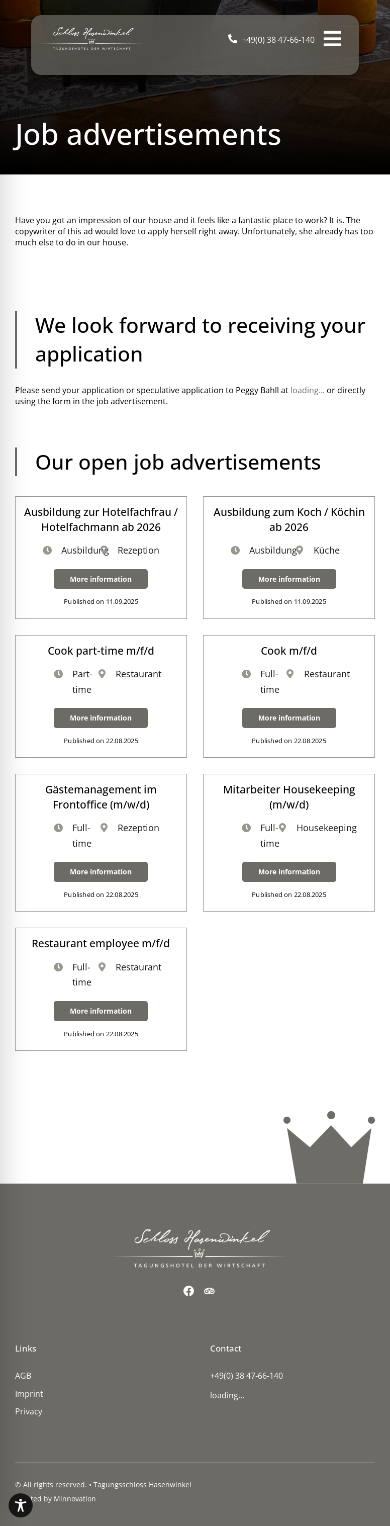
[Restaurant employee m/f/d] (101, 989)
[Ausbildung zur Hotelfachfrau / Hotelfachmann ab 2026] (101, 557)
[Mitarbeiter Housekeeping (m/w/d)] (289, 843)
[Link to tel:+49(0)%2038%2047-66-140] (232, 38)
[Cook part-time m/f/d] (101, 696)
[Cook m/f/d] (289, 696)
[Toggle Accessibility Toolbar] (21, 1505)
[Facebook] (188, 1291)
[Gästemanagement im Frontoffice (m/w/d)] (101, 843)
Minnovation (75, 1498)
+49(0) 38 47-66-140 (278, 39)
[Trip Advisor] (209, 1291)
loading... (307, 390)
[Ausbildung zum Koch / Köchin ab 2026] (289, 557)
